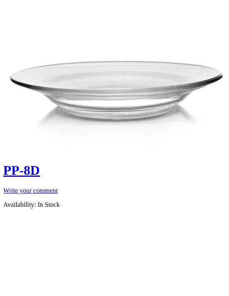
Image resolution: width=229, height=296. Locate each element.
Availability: (19, 204)
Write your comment (30, 190)
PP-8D (21, 170)
